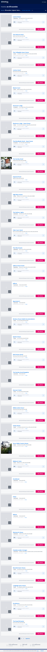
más (37, 650)
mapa (26, 19)
